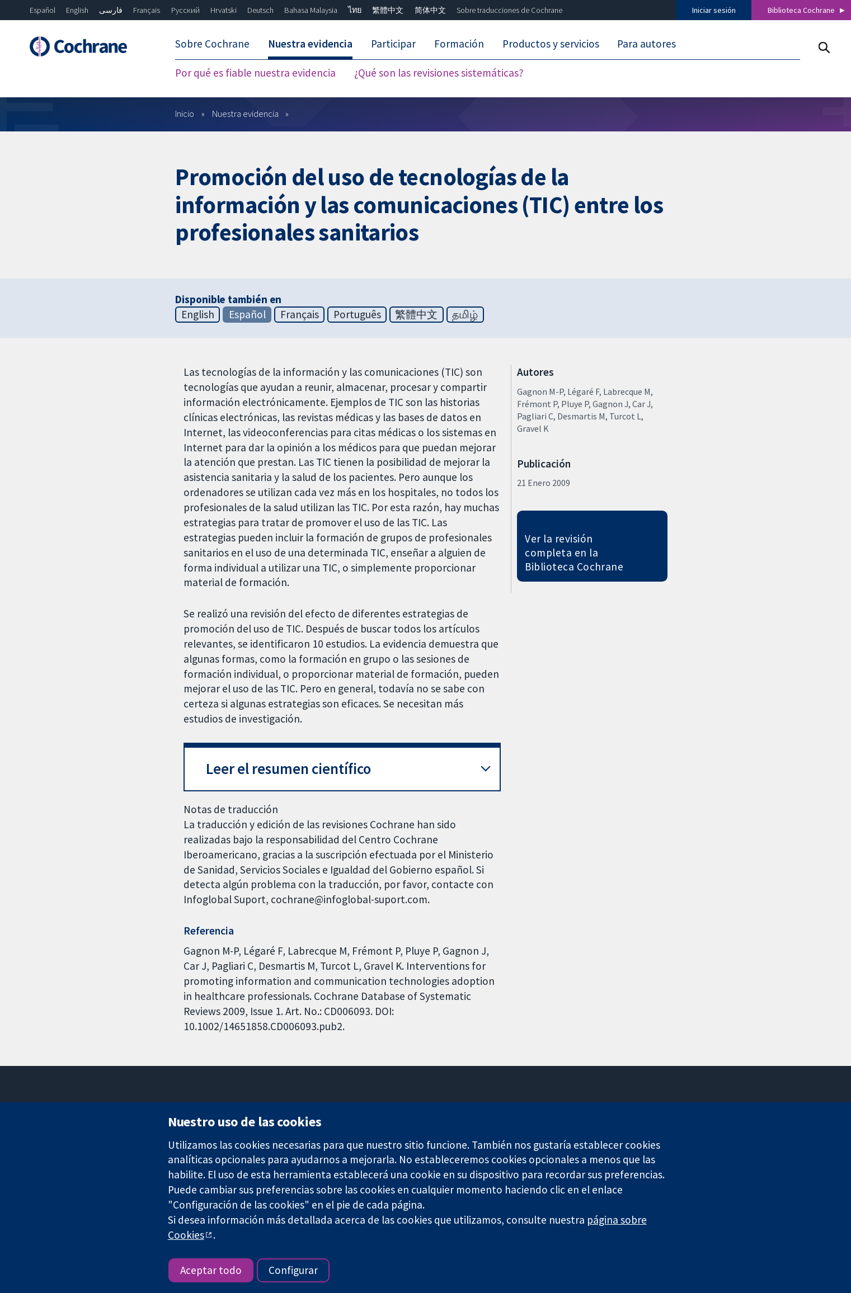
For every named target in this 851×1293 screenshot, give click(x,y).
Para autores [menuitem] (646, 43)
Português (357, 314)
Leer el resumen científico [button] (288, 768)
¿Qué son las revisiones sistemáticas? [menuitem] (439, 72)
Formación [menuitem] (459, 43)
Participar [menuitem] (393, 43)
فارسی (111, 10)
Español (42, 10)
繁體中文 (387, 10)
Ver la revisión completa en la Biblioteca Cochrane (574, 552)
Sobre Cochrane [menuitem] (212, 43)
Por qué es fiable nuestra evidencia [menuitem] (255, 72)
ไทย (354, 10)
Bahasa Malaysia (310, 10)
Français (146, 10)
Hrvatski (223, 10)
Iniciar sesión (714, 10)
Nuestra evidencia (245, 113)
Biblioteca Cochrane (801, 10)
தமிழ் (465, 314)
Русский (185, 10)
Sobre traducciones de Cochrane (509, 10)
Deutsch (260, 10)
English (77, 10)
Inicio (184, 113)
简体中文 (430, 10)
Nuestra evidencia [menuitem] (310, 43)
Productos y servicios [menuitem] (550, 43)
